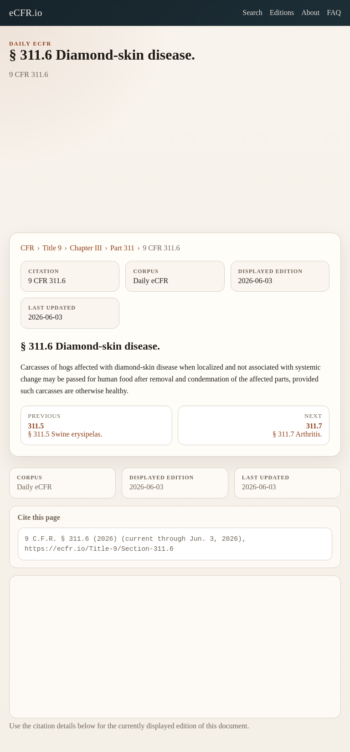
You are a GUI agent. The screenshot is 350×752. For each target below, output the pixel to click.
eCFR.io (25, 12)
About (310, 12)
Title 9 (52, 248)
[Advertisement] (175, 164)
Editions (282, 12)
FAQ (334, 12)
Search (252, 12)
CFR (27, 248)
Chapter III (86, 248)
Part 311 (122, 248)
